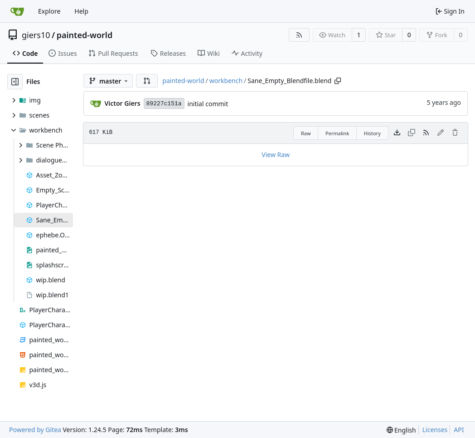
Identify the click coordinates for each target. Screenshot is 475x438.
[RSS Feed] (299, 35)
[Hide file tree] (15, 81)
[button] (147, 81)
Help (81, 11)
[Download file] (397, 133)
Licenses (435, 429)
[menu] (401, 430)
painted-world (84, 34)
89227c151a (164, 103)
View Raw (276, 154)
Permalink (337, 133)
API (459, 429)
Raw (306, 133)
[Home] (17, 11)
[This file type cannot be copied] (411, 133)
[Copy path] (337, 81)
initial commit (208, 103)
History (372, 133)
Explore (49, 11)
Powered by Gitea (35, 429)
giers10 (36, 34)
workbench (225, 80)
